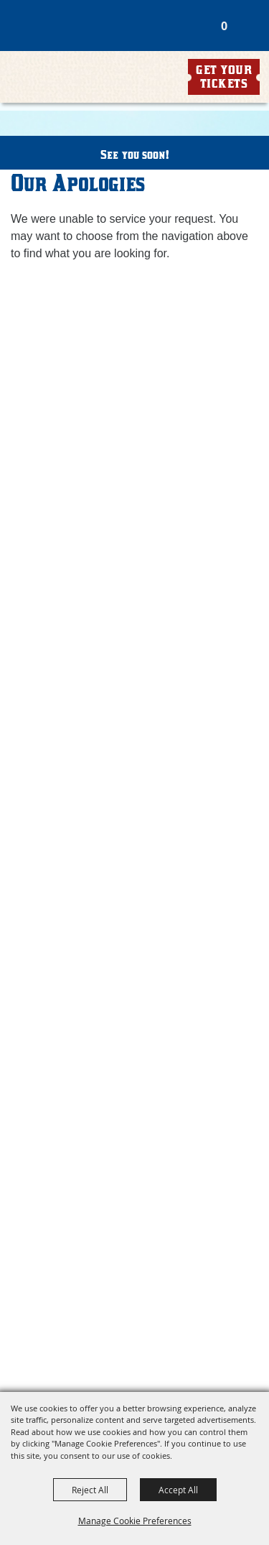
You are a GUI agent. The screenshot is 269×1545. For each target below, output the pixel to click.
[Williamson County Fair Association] (91, 52)
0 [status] (224, 26)
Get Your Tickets (224, 77)
